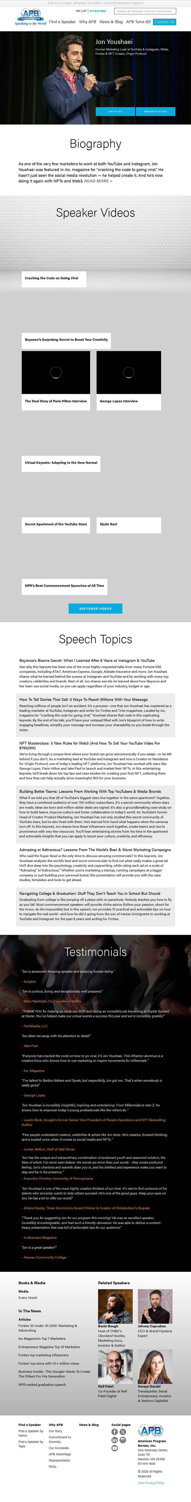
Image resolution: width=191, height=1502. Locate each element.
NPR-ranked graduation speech (42, 1384)
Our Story (55, 1430)
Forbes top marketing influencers (43, 1354)
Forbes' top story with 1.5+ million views (48, 1363)
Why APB (87, 21)
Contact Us (164, 21)
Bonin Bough (108, 1325)
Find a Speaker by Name (30, 1432)
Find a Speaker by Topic (30, 1443)
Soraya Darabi (149, 1386)
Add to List (115, 111)
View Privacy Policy (151, 1482)
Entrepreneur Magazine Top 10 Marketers (49, 1346)
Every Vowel (27, 1297)
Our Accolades (59, 1447)
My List (81, 11)
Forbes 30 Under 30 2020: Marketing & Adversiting (47, 1328)
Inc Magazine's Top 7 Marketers (42, 1338)
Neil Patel (105, 1386)
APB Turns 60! (138, 21)
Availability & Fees (155, 111)
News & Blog (111, 21)
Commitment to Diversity (60, 1439)
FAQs (52, 1466)
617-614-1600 (97, 11)
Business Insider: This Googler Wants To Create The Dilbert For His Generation (54, 1374)
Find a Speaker (62, 21)
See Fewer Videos (95, 608)
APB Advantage (60, 1454)
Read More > (98, 180)
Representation (59, 1460)
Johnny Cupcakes (152, 1325)
